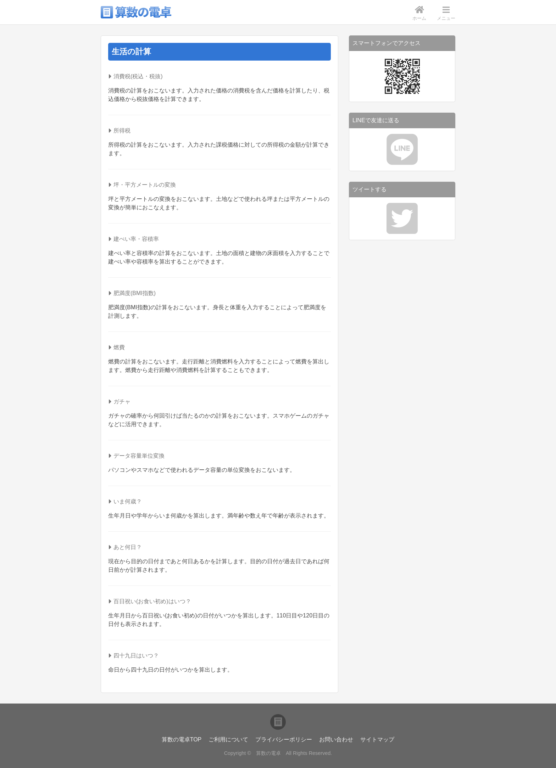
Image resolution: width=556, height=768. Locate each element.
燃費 (119, 347)
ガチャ (121, 402)
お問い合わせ (336, 739)
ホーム (419, 13)
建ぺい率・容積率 (136, 239)
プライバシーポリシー (283, 739)
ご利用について (228, 739)
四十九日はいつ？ (136, 656)
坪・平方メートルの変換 (144, 185)
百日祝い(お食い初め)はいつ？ (152, 601)
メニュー (446, 13)
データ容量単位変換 (139, 456)
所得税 (121, 131)
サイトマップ (377, 739)
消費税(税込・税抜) (138, 76)
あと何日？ (127, 547)
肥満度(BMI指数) (134, 293)
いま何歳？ (127, 501)
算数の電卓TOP (182, 739)
